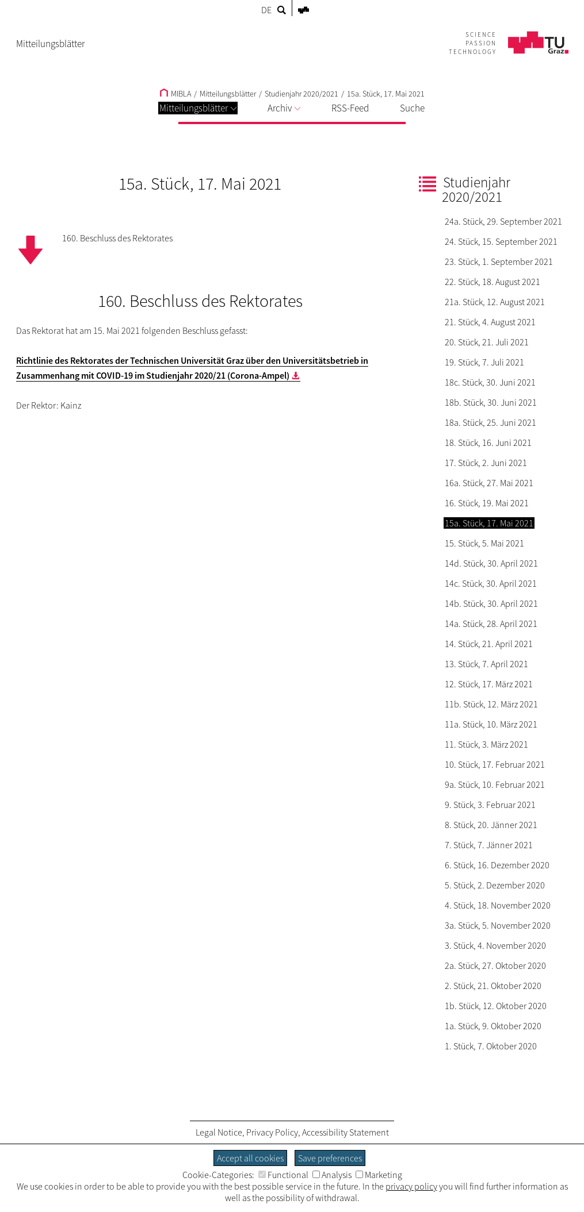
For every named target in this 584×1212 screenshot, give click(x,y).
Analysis (332, 1174)
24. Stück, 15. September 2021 (501, 241)
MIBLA (175, 94)
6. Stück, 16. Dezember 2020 (497, 865)
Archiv (284, 108)
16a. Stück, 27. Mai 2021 (489, 482)
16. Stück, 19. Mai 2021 (487, 503)
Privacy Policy (272, 1132)
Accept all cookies (250, 1158)
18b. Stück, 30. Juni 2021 (491, 402)
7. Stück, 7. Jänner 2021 (489, 845)
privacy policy (411, 1186)
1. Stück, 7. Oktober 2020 (491, 1046)
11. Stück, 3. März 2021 (486, 744)
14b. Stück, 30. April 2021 (491, 603)
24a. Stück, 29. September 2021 (503, 221)
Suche (412, 108)
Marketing (379, 1174)
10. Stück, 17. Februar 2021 (495, 764)
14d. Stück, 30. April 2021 (491, 563)
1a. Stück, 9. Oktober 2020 (493, 1026)
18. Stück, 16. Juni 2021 (488, 442)
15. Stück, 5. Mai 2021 (484, 543)
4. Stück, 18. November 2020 (498, 905)
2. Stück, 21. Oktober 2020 (493, 985)
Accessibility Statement (345, 1132)
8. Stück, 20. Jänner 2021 (491, 824)
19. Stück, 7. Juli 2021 (484, 362)
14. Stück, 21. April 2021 (489, 643)
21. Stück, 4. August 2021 (490, 322)
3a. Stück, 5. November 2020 (498, 925)
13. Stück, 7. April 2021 (486, 664)
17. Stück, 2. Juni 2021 (486, 462)
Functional (283, 1174)
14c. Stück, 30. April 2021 (491, 583)
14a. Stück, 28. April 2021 (491, 623)
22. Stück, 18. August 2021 (492, 281)
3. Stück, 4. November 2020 (495, 945)
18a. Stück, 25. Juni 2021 (490, 422)
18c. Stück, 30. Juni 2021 (490, 382)
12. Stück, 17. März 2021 (489, 684)
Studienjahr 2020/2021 (301, 94)
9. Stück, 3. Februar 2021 (490, 804)
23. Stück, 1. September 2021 (499, 261)
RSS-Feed (350, 108)
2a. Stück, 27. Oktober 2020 (495, 965)
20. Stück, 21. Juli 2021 (487, 342)
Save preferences (330, 1158)
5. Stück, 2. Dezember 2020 (495, 885)
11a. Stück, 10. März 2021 (491, 724)
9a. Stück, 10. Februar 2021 (495, 784)
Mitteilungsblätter (197, 108)
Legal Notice (219, 1132)
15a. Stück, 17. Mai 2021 (386, 94)
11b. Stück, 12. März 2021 (491, 704)
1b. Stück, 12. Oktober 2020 (496, 1005)
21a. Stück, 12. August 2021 (495, 301)
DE (266, 10)
